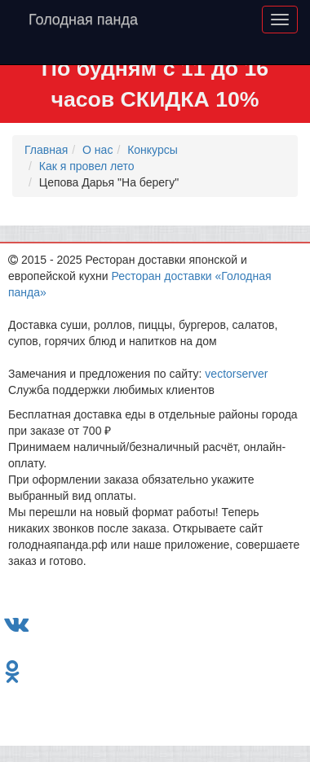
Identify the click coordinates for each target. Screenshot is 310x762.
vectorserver (236, 373)
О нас (97, 149)
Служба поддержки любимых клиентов (111, 389)
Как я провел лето (87, 166)
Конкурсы (152, 149)
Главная (46, 149)
